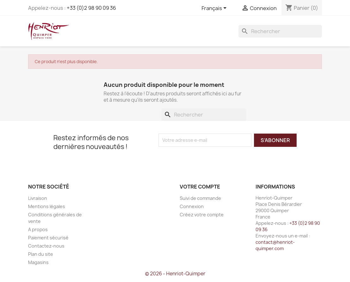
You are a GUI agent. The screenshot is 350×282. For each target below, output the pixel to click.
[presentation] (211, 159)
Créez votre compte (202, 215)
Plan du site (40, 254)
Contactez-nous (46, 246)
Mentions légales (46, 206)
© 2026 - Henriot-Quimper (175, 273)
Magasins (38, 262)
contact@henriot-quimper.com (275, 245)
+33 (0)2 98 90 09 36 (91, 7)
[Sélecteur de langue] (215, 8)
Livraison (37, 198)
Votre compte (200, 186)
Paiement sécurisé (48, 238)
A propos (38, 229)
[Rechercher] (280, 31)
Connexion (192, 206)
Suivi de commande (200, 198)
